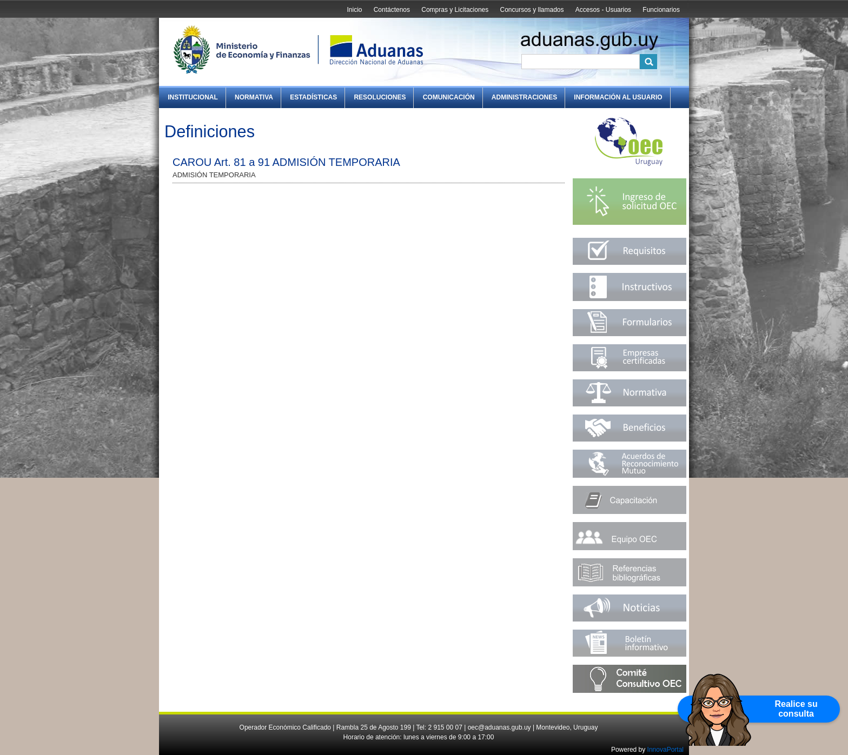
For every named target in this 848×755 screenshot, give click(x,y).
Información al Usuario (618, 97)
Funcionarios (661, 10)
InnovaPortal (665, 749)
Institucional (193, 97)
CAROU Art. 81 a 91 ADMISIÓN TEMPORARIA (286, 162)
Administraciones (524, 97)
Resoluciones (380, 97)
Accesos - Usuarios (603, 10)
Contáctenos (392, 10)
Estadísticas (313, 97)
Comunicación (449, 97)
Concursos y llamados (532, 10)
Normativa (254, 97)
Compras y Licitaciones (454, 10)
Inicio (354, 10)
